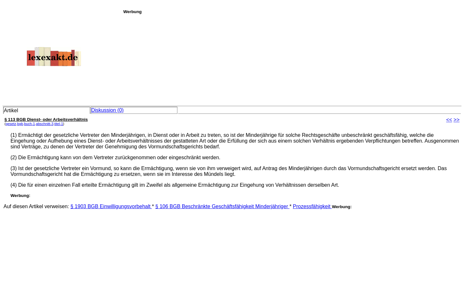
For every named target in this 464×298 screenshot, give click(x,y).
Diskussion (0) (107, 110)
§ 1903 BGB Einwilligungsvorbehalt (111, 206)
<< (449, 119)
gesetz (11, 124)
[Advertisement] (291, 59)
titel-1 (58, 124)
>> (456, 119)
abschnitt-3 (44, 124)
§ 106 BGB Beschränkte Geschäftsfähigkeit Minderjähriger (222, 206)
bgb (20, 124)
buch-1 (29, 124)
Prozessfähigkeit (312, 206)
